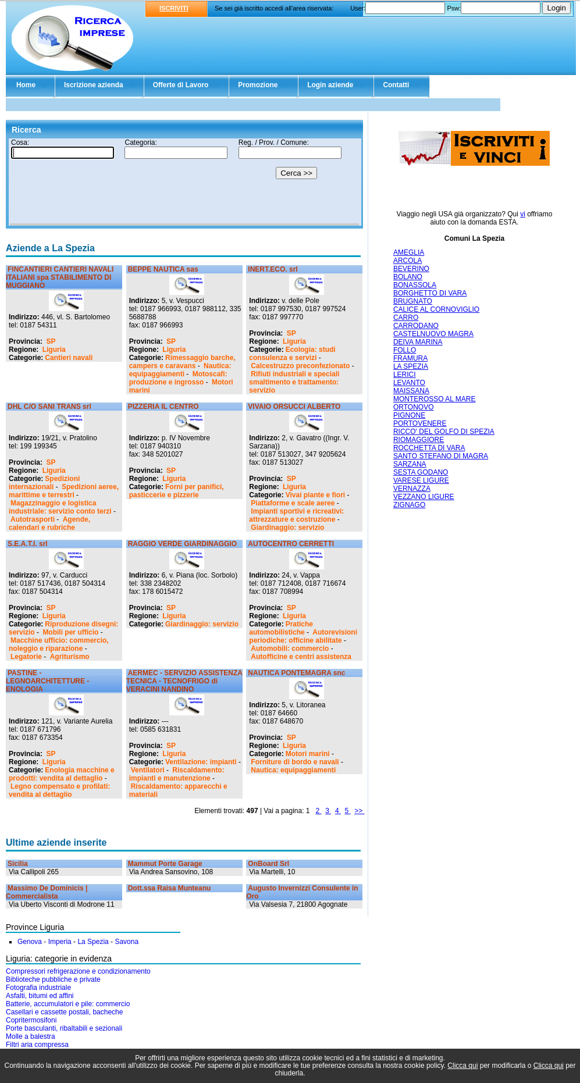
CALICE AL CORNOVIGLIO (436, 309)
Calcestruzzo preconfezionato (300, 366)
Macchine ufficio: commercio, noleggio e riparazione (59, 644)
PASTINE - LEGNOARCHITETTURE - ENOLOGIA (47, 681)
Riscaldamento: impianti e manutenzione (177, 774)
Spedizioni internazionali (44, 483)
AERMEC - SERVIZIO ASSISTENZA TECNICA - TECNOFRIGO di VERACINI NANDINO (184, 681)
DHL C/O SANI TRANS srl (49, 406)
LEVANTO (409, 383)
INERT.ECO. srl (272, 269)
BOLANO (407, 277)
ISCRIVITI (173, 8)
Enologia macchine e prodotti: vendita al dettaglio (62, 774)
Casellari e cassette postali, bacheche (64, 1012)
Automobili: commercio (290, 648)
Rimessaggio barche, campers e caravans (182, 362)
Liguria (54, 349)
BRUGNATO (412, 301)
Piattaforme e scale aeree (293, 503)
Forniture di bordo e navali (295, 762)
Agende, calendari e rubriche (49, 523)
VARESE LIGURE (421, 480)
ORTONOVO (413, 407)
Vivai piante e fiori (315, 495)
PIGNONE (409, 415)
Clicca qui (462, 1065)
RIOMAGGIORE (418, 440)
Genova (29, 942)
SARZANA (409, 464)
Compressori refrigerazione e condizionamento (78, 971)
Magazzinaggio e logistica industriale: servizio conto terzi (60, 507)
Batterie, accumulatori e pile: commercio (68, 1004)
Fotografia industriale (38, 988)
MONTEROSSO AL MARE (434, 399)
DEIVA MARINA (417, 342)
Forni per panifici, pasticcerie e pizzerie (176, 491)
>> (359, 811)
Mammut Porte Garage (165, 864)
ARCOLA (407, 260)
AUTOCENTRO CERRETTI (291, 544)
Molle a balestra (30, 1036)
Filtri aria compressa (37, 1045)
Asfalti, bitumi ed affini (40, 996)
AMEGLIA (408, 252)
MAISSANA (411, 391)
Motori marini (308, 754)
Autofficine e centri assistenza (301, 657)
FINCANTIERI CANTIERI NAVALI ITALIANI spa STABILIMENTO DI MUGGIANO (59, 277)
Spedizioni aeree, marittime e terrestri (64, 491)
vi (522, 214)
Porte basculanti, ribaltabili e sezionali (64, 1028)
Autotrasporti (32, 519)
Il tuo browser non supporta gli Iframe (184, 182)
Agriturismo (70, 657)
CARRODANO (416, 326)
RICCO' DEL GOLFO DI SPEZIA (443, 432)
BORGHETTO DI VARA (430, 293)
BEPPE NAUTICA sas (163, 269)
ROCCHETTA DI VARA (429, 448)
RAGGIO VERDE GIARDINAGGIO (182, 544)
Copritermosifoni (31, 1020)
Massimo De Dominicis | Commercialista (46, 892)
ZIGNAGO (409, 505)
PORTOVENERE (420, 423)
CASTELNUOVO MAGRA (433, 334)
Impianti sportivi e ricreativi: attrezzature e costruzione (296, 515)
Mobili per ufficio (70, 632)
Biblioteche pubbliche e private (53, 979)
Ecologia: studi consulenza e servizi (292, 353)
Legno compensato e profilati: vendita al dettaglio (59, 790)
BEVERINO (411, 269)
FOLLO (404, 350)
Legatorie (26, 657)
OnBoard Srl (268, 864)
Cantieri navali (68, 358)
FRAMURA (410, 358)
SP (50, 341)
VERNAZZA (411, 488)
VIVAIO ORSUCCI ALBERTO (294, 406)
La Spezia (92, 942)
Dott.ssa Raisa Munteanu (169, 888)
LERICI (404, 374)
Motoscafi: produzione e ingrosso (178, 378)
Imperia (60, 942)
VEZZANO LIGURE (423, 497)
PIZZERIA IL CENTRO (163, 406)
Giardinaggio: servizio (287, 527)
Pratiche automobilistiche (281, 628)
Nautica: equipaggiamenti (180, 370)
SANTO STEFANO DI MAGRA (440, 456)
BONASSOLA (414, 285)
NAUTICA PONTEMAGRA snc (296, 673)
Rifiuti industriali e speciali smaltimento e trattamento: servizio (294, 382)
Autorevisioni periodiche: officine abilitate (303, 636)
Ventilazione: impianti (201, 762)
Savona (126, 942)
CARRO (405, 318)
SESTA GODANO (420, 472)
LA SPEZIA (410, 366)
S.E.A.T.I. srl (28, 544)
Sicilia (18, 864)
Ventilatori (148, 770)
